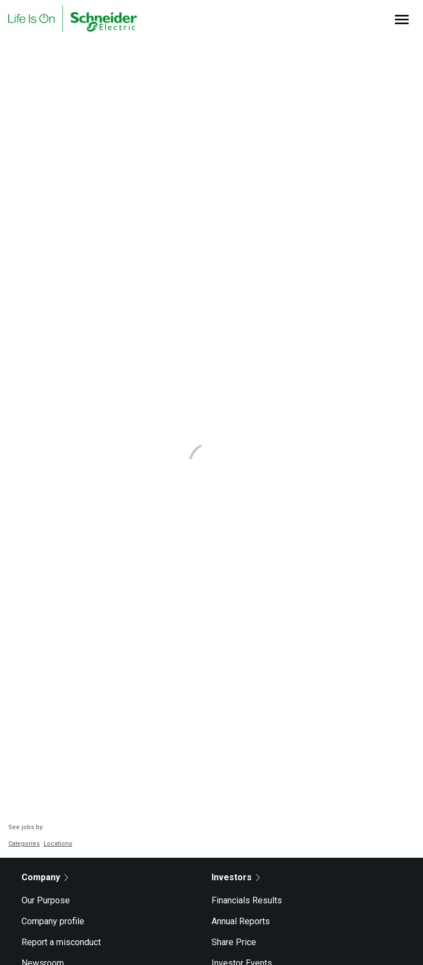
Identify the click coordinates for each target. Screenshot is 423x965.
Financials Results (247, 900)
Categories (24, 843)
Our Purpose (45, 900)
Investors (236, 877)
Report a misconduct (61, 942)
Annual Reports (241, 921)
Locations (58, 843)
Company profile (52, 921)
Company (44, 877)
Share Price (234, 942)
